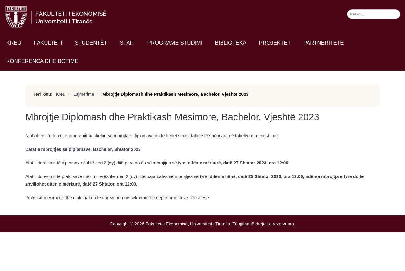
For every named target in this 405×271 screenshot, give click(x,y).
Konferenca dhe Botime (42, 61)
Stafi (127, 43)
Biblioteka (230, 43)
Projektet (275, 43)
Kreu (13, 43)
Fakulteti (48, 43)
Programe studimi (174, 43)
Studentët (91, 43)
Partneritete (323, 43)
